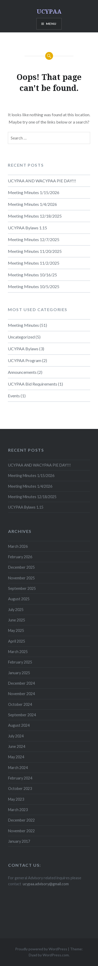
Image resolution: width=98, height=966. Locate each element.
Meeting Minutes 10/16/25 (32, 274)
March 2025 (18, 651)
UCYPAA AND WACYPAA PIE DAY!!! (42, 180)
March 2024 (18, 767)
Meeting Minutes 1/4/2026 (32, 204)
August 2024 (19, 725)
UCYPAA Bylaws (23, 348)
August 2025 (19, 599)
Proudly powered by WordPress (41, 949)
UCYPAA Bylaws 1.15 (27, 227)
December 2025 (21, 567)
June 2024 (16, 746)
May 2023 (16, 799)
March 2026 (18, 546)
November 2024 (21, 693)
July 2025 (16, 609)
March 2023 (18, 809)
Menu (51, 24)
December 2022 (21, 820)
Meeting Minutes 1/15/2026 (33, 192)
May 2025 (16, 630)
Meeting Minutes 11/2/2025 (33, 262)
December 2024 (21, 683)
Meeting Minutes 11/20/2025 (35, 251)
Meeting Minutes (23, 325)
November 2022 (21, 831)
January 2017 (19, 841)
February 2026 (20, 557)
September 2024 (22, 715)
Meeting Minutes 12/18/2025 (35, 215)
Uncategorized (21, 336)
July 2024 (16, 736)
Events (14, 395)
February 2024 (20, 778)
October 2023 (20, 788)
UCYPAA (49, 11)
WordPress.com (56, 955)
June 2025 (16, 620)
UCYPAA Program (24, 360)
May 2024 (16, 757)
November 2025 (21, 578)
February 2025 (20, 662)
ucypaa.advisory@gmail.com (46, 884)
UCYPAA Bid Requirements (32, 383)
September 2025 (22, 588)
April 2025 (16, 641)
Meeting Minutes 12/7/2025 (33, 239)
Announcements (22, 372)
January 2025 (19, 673)
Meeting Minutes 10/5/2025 (33, 286)
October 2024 (20, 704)
